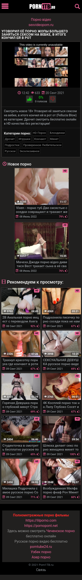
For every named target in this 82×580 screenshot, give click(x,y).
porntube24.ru (41, 547)
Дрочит (10, 139)
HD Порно (39, 132)
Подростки (12, 145)
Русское (10, 151)
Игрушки (24, 139)
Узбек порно (41, 552)
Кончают (40, 139)
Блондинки (57, 132)
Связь (41, 570)
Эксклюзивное (29, 151)
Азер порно (41, 557)
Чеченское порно (60, 531)
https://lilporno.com (41, 520)
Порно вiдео (41, 19)
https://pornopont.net (41, 526)
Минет (54, 139)
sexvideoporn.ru (41, 25)
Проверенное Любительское (42, 145)
